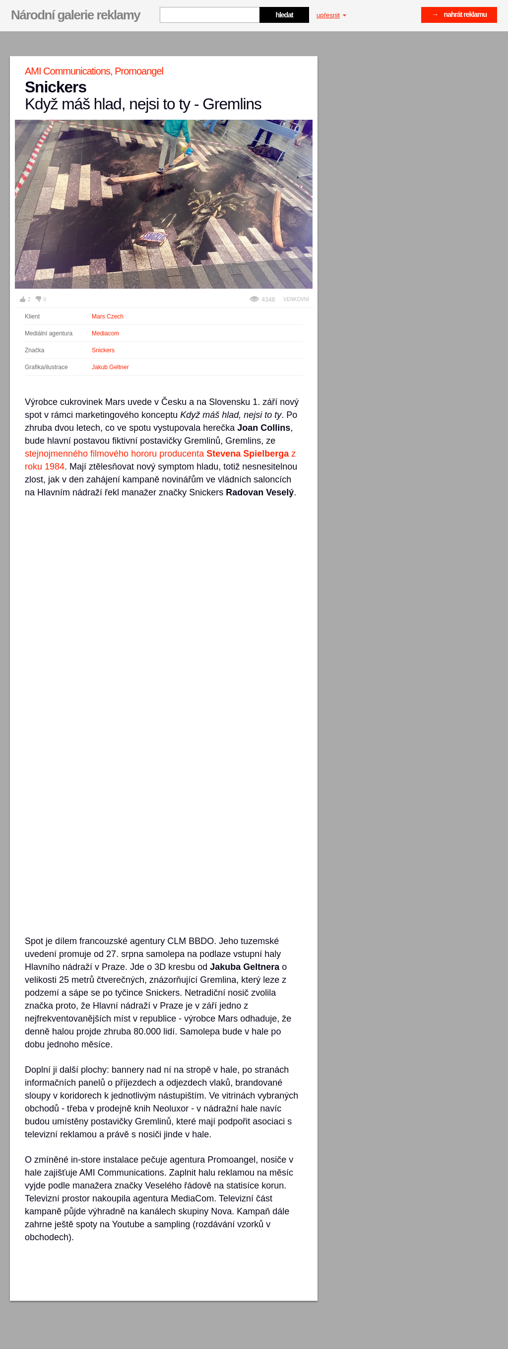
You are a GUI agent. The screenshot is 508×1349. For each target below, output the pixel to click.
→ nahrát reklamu (459, 14)
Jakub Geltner (110, 367)
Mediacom (105, 333)
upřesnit (331, 15)
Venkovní (296, 299)
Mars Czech (108, 316)
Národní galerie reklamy (75, 14)
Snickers (103, 350)
